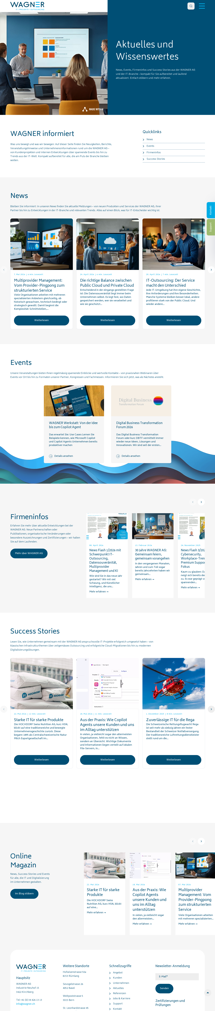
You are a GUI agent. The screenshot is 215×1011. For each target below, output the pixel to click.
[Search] (191, 6)
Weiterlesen (41, 320)
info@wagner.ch (25, 1004)
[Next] (211, 269)
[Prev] (3, 269)
